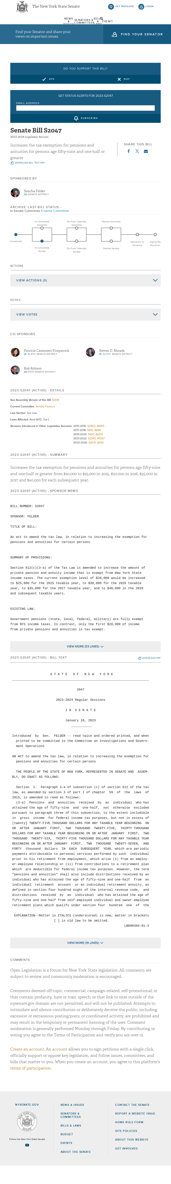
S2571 (92, 461)
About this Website (131, 1158)
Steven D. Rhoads (111, 369)
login (149, 10)
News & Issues (25, 26)
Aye (52, 97)
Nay (127, 97)
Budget (67, 1152)
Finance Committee (55, 229)
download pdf (151, 676)
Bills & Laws (78, 26)
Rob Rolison (33, 387)
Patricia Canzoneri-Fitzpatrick (46, 369)
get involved (124, 10)
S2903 (91, 444)
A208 (55, 418)
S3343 (92, 457)
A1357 (100, 457)
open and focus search (150, 26)
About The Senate (132, 26)
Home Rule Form (129, 1140)
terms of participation (30, 1086)
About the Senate (76, 1170)
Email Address (28, 121)
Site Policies (126, 1149)
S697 (91, 452)
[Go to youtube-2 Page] (27, 1163)
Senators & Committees (52, 26)
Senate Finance (45, 425)
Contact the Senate (132, 1123)
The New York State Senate (56, 10)
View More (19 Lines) (83, 961)
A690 (97, 448)
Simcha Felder (34, 209)
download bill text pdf (29, 181)
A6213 (99, 452)
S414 (90, 448)
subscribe (89, 136)
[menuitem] (25, 26)
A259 (100, 461)
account (59, 1067)
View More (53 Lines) (83, 664)
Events (105, 26)
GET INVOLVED (126, 1166)
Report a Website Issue (135, 1131)
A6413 (100, 444)
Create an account (27, 1067)
